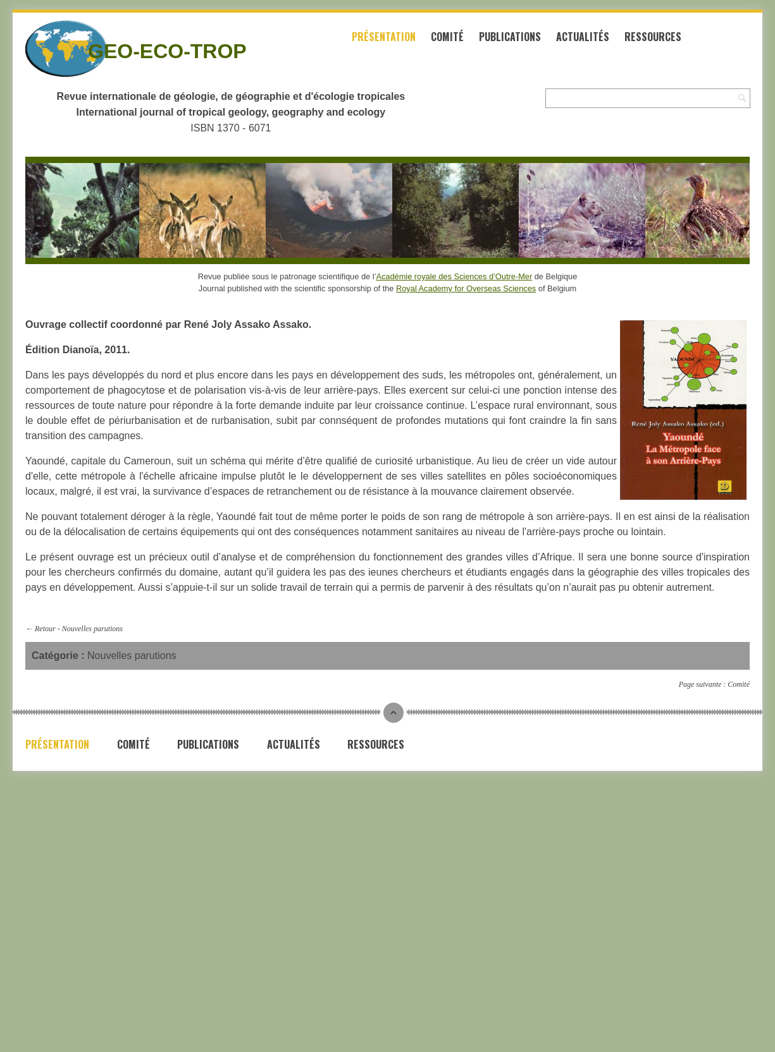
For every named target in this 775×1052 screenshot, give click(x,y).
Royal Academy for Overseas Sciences (466, 288)
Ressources (652, 36)
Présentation (384, 36)
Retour (45, 628)
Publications (510, 36)
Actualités (582, 36)
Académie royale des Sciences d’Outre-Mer (454, 276)
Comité (447, 36)
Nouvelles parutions (92, 628)
